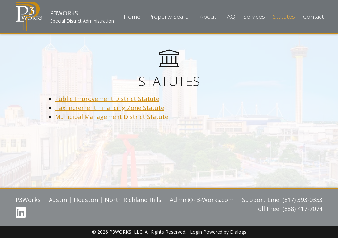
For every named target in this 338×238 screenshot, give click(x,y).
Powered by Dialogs (224, 232)
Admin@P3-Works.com (202, 200)
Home (132, 16)
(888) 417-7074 (302, 209)
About (208, 16)
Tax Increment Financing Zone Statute (109, 108)
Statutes (284, 16)
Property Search (170, 16)
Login (196, 232)
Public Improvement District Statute (107, 99)
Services (254, 16)
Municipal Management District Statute (111, 116)
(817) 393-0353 (302, 200)
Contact (313, 16)
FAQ (229, 16)
